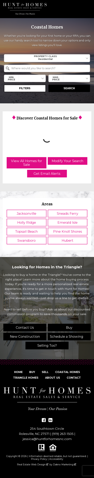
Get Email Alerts (47, 174)
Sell (45, 372)
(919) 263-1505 (63, 434)
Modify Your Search (67, 161)
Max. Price (56, 78)
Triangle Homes (25, 377)
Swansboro (26, 240)
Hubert (67, 240)
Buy (32, 372)
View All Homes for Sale (26, 163)
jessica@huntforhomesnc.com (47, 439)
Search (69, 88)
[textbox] (49, 68)
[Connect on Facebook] (44, 420)
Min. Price (11, 78)
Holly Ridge (26, 223)
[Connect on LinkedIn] (50, 420)
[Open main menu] (87, 9)
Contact (74, 377)
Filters (24, 88)
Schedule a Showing (66, 337)
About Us (52, 377)
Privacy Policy (39, 459)
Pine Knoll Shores (67, 232)
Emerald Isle (67, 223)
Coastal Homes (67, 372)
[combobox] (47, 58)
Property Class (45, 58)
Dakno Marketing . (65, 464)
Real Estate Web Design (32, 464)
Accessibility (56, 459)
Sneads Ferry (67, 214)
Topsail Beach (26, 232)
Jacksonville (26, 214)
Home (18, 372)
